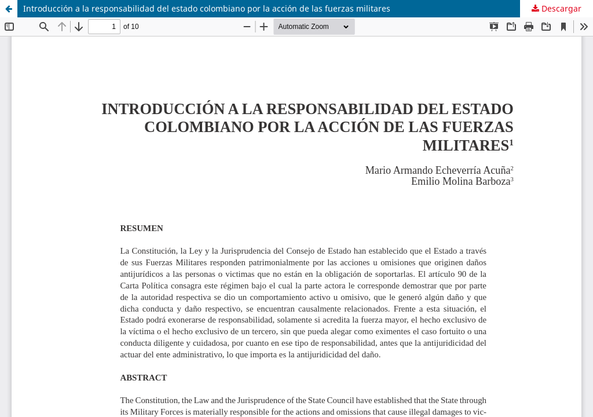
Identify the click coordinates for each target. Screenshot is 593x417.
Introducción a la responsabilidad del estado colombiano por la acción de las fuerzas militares (206, 8)
